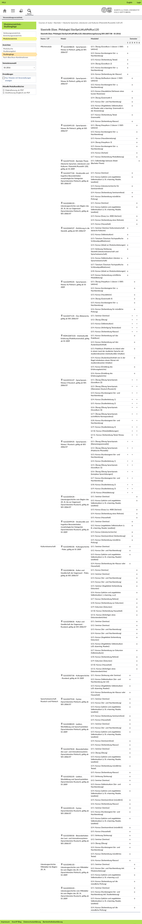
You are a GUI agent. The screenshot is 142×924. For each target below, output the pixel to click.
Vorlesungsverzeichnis (11, 33)
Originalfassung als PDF (14, 90)
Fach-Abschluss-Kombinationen (15, 57)
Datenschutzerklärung (32, 922)
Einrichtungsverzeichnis (12, 36)
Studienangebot (9, 51)
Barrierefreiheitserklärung (53, 922)
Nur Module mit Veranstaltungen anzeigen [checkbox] (18, 79)
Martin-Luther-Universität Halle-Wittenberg (120, 10)
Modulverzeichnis (10, 39)
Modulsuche (8, 49)
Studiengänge (8, 54)
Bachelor (57, 23)
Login (139, 2)
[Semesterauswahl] (19, 68)
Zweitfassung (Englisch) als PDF (17, 93)
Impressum (5, 922)
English (129, 2)
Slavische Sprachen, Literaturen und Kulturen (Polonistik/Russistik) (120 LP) (93, 23)
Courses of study (45, 23)
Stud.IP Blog (16, 922)
